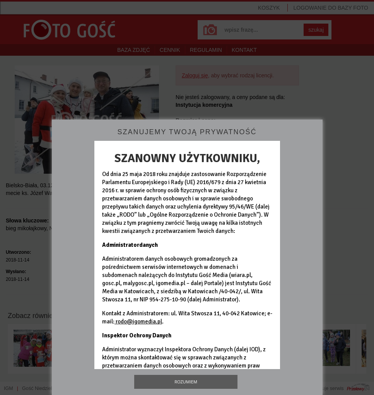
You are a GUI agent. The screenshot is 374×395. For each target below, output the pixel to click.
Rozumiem (185, 382)
